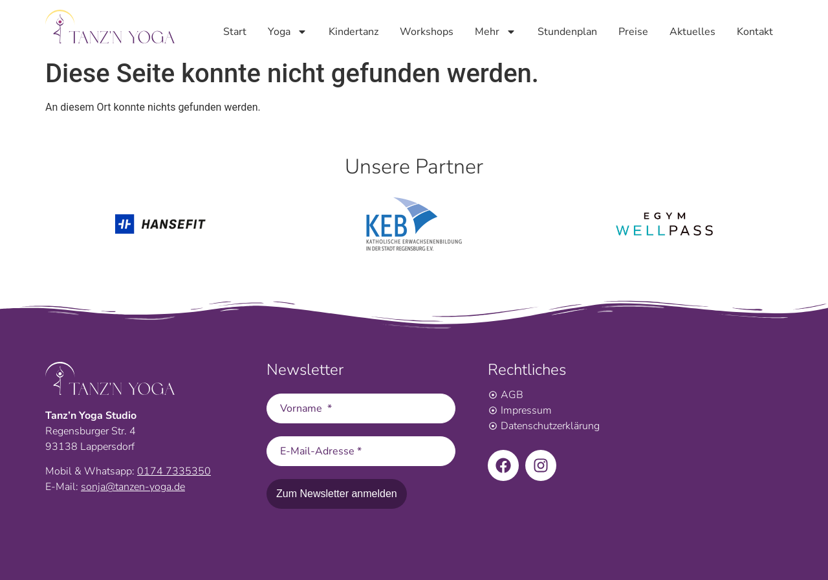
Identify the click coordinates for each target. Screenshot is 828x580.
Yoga (287, 31)
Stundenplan (567, 31)
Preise (633, 31)
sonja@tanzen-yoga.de (133, 487)
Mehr (495, 31)
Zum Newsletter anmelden (336, 493)
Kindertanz (353, 31)
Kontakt (755, 31)
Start (234, 31)
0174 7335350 (174, 471)
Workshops (426, 31)
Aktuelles (692, 31)
